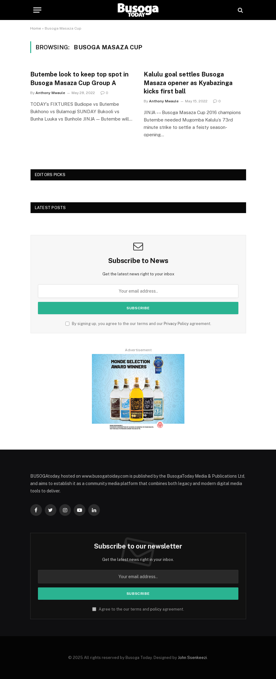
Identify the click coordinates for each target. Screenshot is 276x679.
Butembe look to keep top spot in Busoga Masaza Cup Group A (79, 78)
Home (35, 28)
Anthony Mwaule (50, 93)
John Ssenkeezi (192, 657)
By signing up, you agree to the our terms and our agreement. (138, 323)
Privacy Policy (176, 323)
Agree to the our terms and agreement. (138, 609)
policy (156, 609)
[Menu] (37, 10)
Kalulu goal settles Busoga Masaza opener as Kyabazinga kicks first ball (188, 83)
